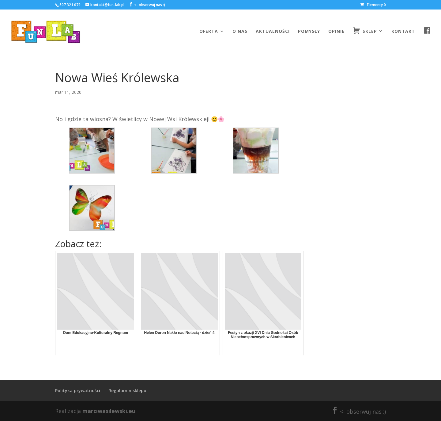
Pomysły (309, 31)
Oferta (208, 31)
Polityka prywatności (77, 390)
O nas (239, 31)
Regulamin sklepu (127, 390)
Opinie (336, 31)
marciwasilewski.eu (108, 411)
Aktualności (273, 31)
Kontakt (403, 31)
